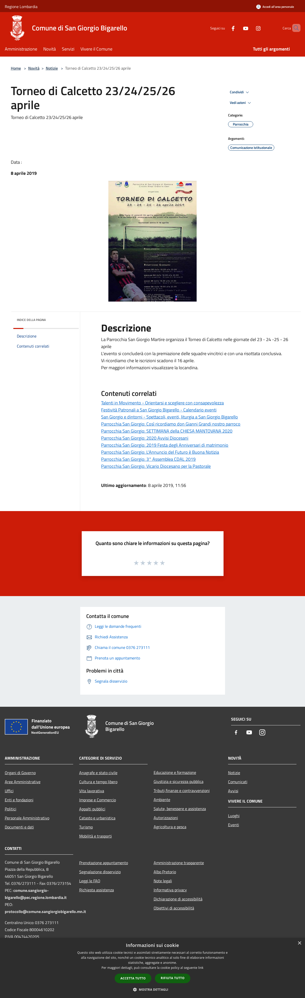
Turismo (86, 827)
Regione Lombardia (21, 7)
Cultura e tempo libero (98, 782)
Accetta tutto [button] (133, 978)
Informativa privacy (170, 890)
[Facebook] (225, 27)
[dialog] (152, 968)
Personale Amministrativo (27, 818)
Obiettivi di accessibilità (174, 908)
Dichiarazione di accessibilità (178, 899)
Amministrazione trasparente (179, 863)
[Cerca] (294, 28)
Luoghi (234, 816)
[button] (152, 989)
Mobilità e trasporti (95, 836)
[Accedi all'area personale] (275, 7)
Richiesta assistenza (96, 890)
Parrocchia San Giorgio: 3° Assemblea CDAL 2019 (148, 459)
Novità (33, 68)
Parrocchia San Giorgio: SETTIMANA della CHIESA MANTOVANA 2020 (166, 431)
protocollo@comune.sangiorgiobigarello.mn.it (45, 911)
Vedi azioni (241, 103)
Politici (10, 809)
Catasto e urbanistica (97, 818)
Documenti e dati (19, 827)
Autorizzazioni (166, 818)
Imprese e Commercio (97, 800)
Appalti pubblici (92, 809)
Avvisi (233, 791)
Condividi (240, 92)
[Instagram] (250, 27)
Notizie (52, 68)
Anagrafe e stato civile (98, 773)
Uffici (9, 791)
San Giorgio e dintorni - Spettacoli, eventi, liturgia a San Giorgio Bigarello (169, 416)
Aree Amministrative (22, 782)
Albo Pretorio (165, 872)
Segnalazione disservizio (100, 872)
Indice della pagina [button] (31, 319)
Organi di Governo (20, 773)
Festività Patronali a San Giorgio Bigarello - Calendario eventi (158, 409)
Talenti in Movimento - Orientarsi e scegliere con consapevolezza (162, 402)
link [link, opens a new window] (200, 968)
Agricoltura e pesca (170, 827)
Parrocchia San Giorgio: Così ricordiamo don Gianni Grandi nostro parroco (170, 424)
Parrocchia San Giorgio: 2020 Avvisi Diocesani (144, 438)
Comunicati (237, 782)
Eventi (233, 825)
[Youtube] (237, 27)
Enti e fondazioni (19, 800)
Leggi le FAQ (89, 881)
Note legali (163, 881)
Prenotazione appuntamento (103, 863)
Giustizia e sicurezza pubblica (178, 781)
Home (16, 68)
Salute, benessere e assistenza (180, 809)
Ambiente (162, 800)
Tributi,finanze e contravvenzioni (182, 790)
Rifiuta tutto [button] (173, 978)
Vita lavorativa (91, 791)
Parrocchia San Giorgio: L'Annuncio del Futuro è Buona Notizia (160, 452)
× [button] (299, 943)
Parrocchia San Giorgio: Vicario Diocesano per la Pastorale (156, 466)
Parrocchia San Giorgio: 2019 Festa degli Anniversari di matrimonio (164, 445)
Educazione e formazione (175, 772)
